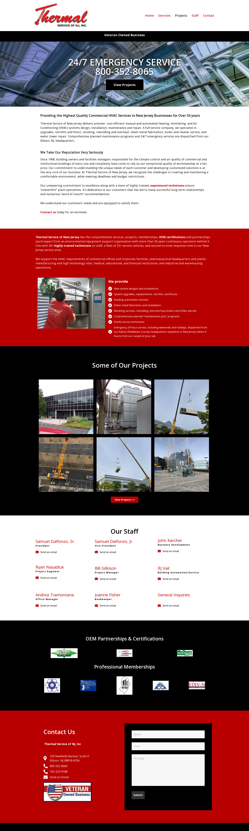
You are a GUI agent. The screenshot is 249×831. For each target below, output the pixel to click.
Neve (37, 827)
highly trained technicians (72, 245)
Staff (195, 15)
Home (149, 15)
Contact (208, 15)
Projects (181, 15)
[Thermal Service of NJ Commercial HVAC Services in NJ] (62, 15)
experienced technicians (167, 185)
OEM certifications (172, 237)
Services (164, 15)
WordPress (64, 827)
